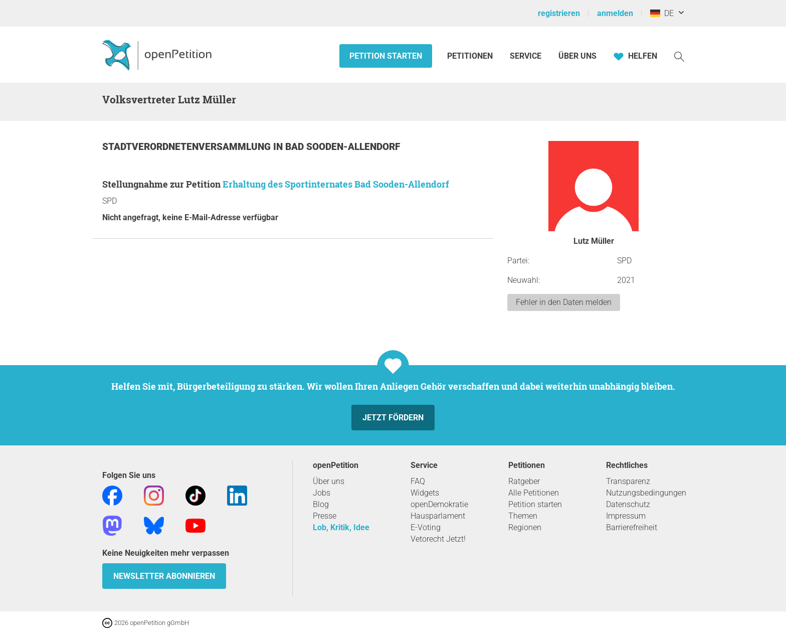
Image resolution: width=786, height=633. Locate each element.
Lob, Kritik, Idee (341, 527)
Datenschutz (628, 504)
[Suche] (679, 56)
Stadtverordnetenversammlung (187, 146)
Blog (321, 504)
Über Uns (577, 56)
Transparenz (628, 481)
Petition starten (385, 56)
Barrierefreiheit (631, 527)
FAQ (418, 481)
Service (525, 56)
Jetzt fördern (393, 417)
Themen (522, 516)
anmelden (615, 13)
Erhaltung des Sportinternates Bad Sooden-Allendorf (336, 184)
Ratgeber (524, 481)
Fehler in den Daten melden (564, 302)
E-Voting (426, 527)
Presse (324, 516)
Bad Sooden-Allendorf (342, 146)
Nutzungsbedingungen (646, 493)
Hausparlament (438, 516)
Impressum (626, 516)
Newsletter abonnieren (164, 576)
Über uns (328, 481)
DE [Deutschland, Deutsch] (662, 13)
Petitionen (471, 56)
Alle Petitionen (533, 493)
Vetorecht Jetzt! (438, 539)
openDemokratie (439, 504)
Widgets (425, 493)
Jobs (321, 493)
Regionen (524, 527)
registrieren (559, 13)
